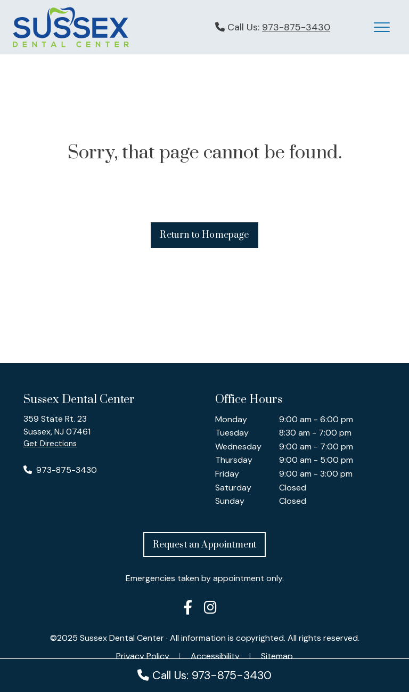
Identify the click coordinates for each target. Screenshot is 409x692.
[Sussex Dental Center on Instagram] (210, 609)
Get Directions (50, 443)
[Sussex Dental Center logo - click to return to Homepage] (71, 26)
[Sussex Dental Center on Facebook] (187, 609)
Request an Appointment (205, 545)
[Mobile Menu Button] (382, 27)
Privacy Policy (142, 656)
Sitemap (277, 656)
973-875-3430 (296, 27)
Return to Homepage (204, 235)
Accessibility (215, 656)
